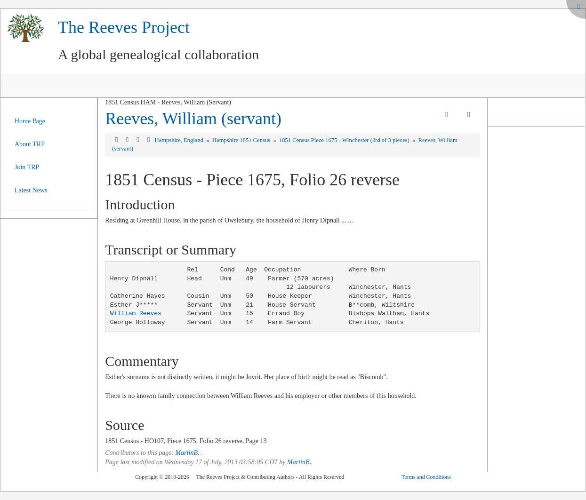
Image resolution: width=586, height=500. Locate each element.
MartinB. (188, 452)
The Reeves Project (124, 27)
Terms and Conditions (426, 477)
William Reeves (135, 313)
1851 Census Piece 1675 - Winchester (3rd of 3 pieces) (345, 140)
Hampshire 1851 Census (242, 140)
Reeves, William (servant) (193, 118)
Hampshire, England (180, 140)
